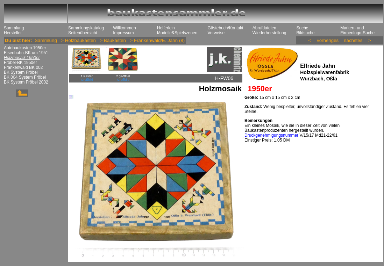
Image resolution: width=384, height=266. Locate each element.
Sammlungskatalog (86, 28)
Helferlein (166, 28)
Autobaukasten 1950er (25, 47)
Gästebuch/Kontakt (225, 28)
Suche (302, 28)
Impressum (123, 32)
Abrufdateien (264, 28)
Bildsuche (305, 32)
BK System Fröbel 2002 (26, 82)
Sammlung (14, 28)
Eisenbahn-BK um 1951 (26, 52)
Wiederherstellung (269, 32)
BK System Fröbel (21, 72)
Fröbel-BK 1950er (20, 62)
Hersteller (13, 32)
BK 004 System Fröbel (25, 77)
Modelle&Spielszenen (177, 32)
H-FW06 (224, 78)
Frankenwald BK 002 (23, 67)
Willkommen (124, 28)
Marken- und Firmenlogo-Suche (357, 30)
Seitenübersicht (82, 32)
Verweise (216, 32)
